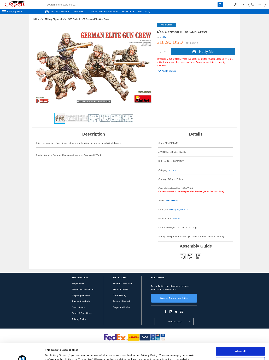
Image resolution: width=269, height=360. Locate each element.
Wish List (144, 11)
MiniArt (163, 37)
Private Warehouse (122, 283)
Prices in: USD (174, 321)
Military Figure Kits (54, 19)
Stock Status (78, 307)
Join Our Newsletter (59, 11)
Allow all (240, 335)
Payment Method (121, 301)
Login (242, 4)
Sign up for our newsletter (174, 298)
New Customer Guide (82, 289)
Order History (119, 295)
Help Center (128, 11)
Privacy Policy (79, 319)
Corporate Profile (121, 307)
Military (37, 19)
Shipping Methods (81, 295)
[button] (147, 28)
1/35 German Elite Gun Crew (95, 19)
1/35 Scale (73, 19)
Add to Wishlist (167, 71)
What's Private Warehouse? (104, 11)
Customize (240, 345)
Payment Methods (81, 301)
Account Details (120, 289)
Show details (53, 353)
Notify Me (203, 51)
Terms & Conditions (81, 313)
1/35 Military (172, 200)
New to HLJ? (80, 11)
